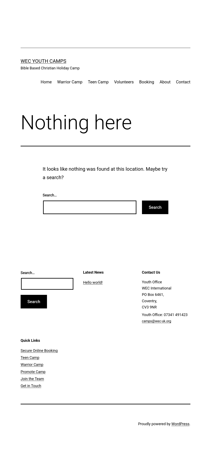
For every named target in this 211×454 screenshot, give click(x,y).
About (164, 81)
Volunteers (124, 81)
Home (46, 81)
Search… (50, 195)
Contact (183, 81)
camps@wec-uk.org (156, 321)
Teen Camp (98, 81)
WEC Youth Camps (43, 61)
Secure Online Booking (39, 350)
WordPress (180, 424)
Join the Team (32, 379)
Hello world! (93, 282)
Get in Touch (31, 386)
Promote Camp (33, 372)
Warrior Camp (70, 81)
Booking (146, 81)
